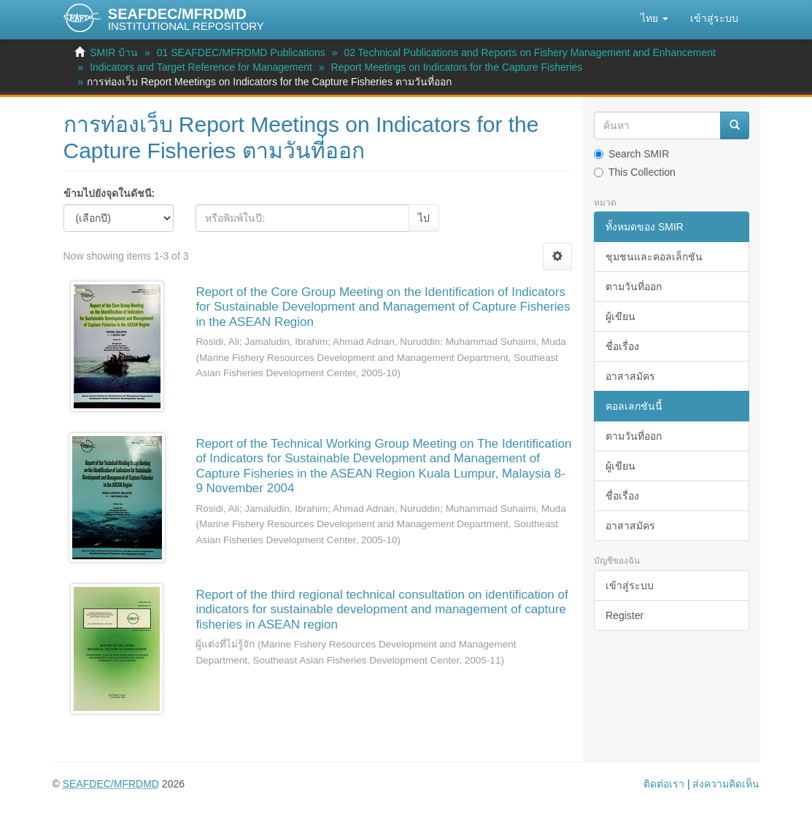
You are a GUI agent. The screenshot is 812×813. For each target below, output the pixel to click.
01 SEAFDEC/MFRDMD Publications (241, 52)
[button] (654, 18)
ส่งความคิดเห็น (725, 784)
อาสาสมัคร (630, 376)
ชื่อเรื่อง (622, 346)
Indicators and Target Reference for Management (201, 67)
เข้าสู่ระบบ (630, 585)
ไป (424, 218)
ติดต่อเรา (663, 784)
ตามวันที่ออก (634, 286)
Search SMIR (631, 154)
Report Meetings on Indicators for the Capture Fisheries (457, 67)
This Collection (635, 172)
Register (624, 615)
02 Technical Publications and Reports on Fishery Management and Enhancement (530, 52)
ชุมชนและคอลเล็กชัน (654, 256)
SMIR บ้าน (114, 52)
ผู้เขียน (620, 316)
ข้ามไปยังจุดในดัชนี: (109, 193)
